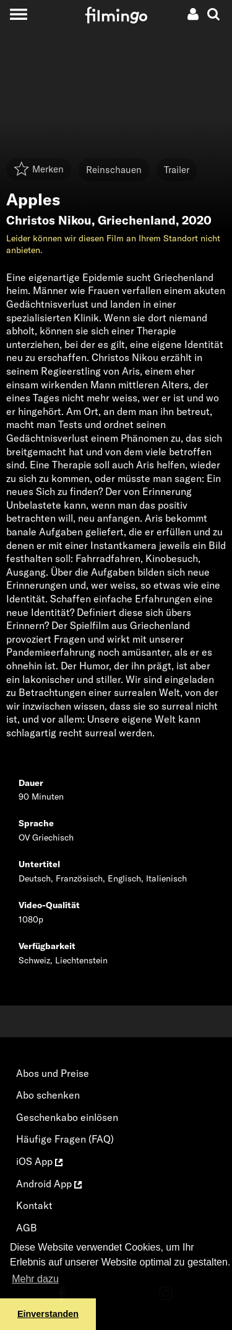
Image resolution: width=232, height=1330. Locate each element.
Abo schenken (48, 1095)
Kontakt (34, 1205)
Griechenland (137, 220)
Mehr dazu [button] (35, 1279)
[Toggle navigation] (18, 14)
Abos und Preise (52, 1073)
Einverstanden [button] (48, 1314)
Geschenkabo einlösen (67, 1117)
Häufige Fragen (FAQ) (65, 1139)
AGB (26, 1227)
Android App (49, 1183)
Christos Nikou (49, 220)
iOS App (39, 1161)
